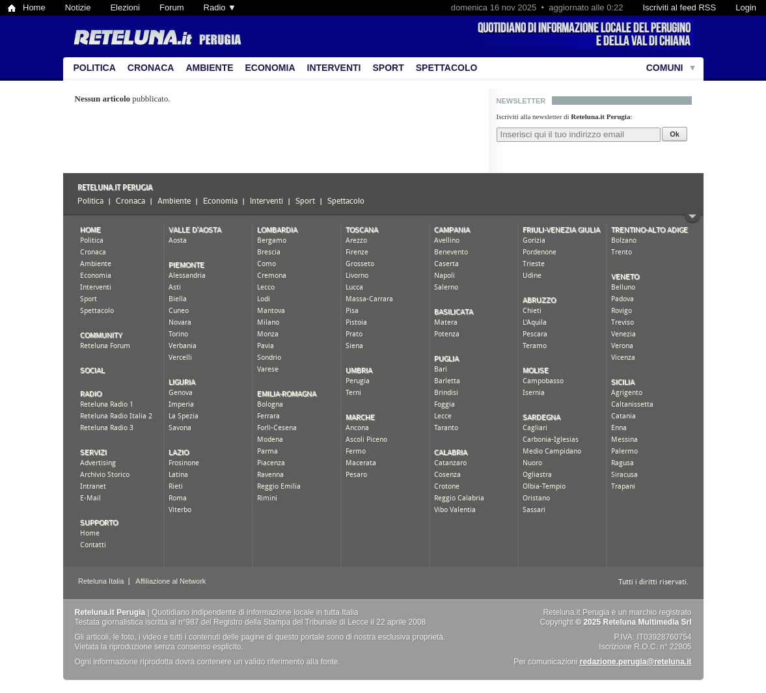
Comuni (664, 67)
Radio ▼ (220, 7)
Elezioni (125, 7)
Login (745, 7)
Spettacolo (447, 67)
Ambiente (209, 67)
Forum (171, 7)
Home (34, 7)
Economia (270, 67)
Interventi (334, 67)
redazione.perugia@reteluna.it (636, 661)
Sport (388, 67)
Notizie (78, 7)
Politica (95, 67)
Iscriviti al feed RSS (679, 7)
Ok (674, 134)
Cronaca (151, 67)
